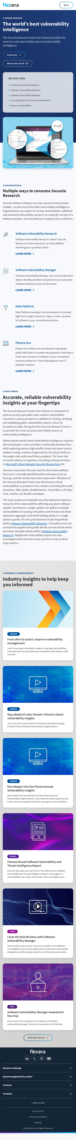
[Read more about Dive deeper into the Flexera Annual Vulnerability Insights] (38, 773)
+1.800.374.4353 (38, 1103)
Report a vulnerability (21, 105)
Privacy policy (38, 1111)
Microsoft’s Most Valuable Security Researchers (33, 464)
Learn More (23, 253)
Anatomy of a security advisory (25, 84)
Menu (66, 5)
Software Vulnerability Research (26, 90)
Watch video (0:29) (15, 63)
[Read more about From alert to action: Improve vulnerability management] (38, 625)
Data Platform (25, 306)
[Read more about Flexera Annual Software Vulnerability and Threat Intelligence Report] (38, 848)
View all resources (36, 1037)
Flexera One (23, 343)
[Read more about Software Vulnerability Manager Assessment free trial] (38, 997)
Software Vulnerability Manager (25, 95)
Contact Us (12, 55)
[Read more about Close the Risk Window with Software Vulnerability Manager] (38, 923)
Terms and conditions (38, 1117)
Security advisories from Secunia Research (30, 100)
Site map (38, 1122)
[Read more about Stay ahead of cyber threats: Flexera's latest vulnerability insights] (38, 699)
